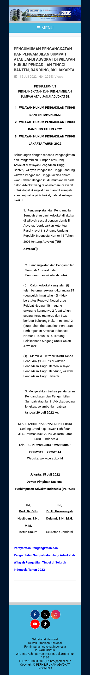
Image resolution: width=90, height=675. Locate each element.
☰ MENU (45, 27)
